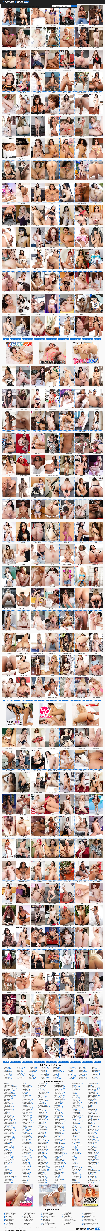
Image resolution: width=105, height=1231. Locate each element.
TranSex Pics (46, 1225)
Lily (55, 1125)
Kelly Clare (41, 1180)
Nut (73, 1129)
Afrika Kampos (8, 1091)
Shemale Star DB (47, 1220)
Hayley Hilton (42, 1112)
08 (27, 339)
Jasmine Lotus (42, 1142)
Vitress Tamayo (92, 1156)
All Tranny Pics (10, 1216)
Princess (74, 1165)
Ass (5, 1070)
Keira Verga (41, 1179)
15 (44, 339)
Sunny (89, 1115)
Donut (23, 1156)
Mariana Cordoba (59, 1153)
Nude (54, 1074)
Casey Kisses (25, 1106)
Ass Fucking (7, 1071)
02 (13, 339)
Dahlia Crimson (26, 1136)
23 (63, 339)
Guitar (40, 1108)
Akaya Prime (7, 1092)
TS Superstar (9, 1217)
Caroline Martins (26, 1103)
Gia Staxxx (41, 1093)
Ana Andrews (7, 1116)
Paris (73, 1140)
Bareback (6, 1074)
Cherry (24, 1116)
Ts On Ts (94, 1073)
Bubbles (24, 1092)
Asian (5, 1068)
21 (58, 339)
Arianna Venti (8, 1132)
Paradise (74, 1139)
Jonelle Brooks (42, 1162)
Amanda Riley (8, 1106)
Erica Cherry (25, 1172)
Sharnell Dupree (92, 1098)
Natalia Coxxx (75, 1102)
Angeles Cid (7, 1120)
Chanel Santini (26, 1112)
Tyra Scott (91, 1135)
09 (29, 339)
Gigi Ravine (41, 1096)
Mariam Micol (58, 1152)
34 (90, 339)
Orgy (54, 1077)
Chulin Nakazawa (26, 1122)
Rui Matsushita (76, 1175)
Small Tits (82, 1074)
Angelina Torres (8, 1123)
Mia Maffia (57, 1168)
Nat (73, 1099)
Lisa (55, 1129)
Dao (23, 1146)
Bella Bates (7, 1170)
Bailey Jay (7, 1160)
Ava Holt (6, 1150)
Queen (73, 1166)
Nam (73, 1091)
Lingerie (55, 1070)
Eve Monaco (41, 1086)
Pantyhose (71, 1068)
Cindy (23, 1125)
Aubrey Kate (7, 1145)
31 (82, 339)
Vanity (89, 1145)
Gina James (41, 1098)
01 (10, 339)
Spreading (82, 1077)
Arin (5, 1135)
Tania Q (90, 1120)
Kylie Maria (57, 1102)
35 (92, 339)
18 (51, 339)
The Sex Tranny (88, 1222)
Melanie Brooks (58, 1162)
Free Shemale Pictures (49, 1216)
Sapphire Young (92, 1083)
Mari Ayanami (58, 1149)
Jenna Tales (41, 1150)
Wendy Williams (92, 1162)
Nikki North (75, 1116)
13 (39, 339)
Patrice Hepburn (76, 1145)
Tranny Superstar (28, 1215)
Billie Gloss (7, 1179)
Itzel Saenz (41, 1126)
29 (78, 339)
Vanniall (90, 1146)
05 (20, 339)
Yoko (89, 1175)
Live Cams (35, 6)
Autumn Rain (7, 1148)
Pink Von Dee (75, 1153)
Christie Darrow (26, 1120)
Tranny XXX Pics (68, 1216)
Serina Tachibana (92, 1095)
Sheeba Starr (91, 1099)
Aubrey (6, 1143)
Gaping (43, 1070)
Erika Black (25, 1173)
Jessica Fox (41, 1156)
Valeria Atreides (92, 1140)
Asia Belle (6, 1139)
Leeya (56, 1110)
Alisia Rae (7, 1102)
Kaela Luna (41, 1163)
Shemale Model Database (91, 1223)
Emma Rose (25, 1169)
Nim (73, 1119)
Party (69, 1070)
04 (17, 339)
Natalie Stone (75, 1106)
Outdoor (55, 1078)
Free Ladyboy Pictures (70, 1220)
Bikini (18, 1070)
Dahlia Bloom (25, 1135)
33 (87, 339)
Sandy (73, 1180)
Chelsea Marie (25, 1115)
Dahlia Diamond (26, 1138)
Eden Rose (24, 1162)
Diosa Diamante (26, 1152)
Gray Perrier (41, 1105)
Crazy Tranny (9, 1212)
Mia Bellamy (57, 1165)
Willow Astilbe (92, 1165)
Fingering (31, 1077)
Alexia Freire (7, 1098)
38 (99, 339)
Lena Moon (57, 1115)
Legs (54, 1068)
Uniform (94, 1074)
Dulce (23, 1160)
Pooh (73, 1159)
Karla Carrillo (42, 1170)
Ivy (39, 1130)
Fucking (43, 1067)
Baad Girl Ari (7, 1156)
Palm (73, 1136)
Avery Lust (7, 1153)
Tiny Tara (90, 1132)
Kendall (56, 1083)
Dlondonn (24, 1153)
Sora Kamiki (91, 1110)
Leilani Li (57, 1112)
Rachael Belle (75, 1169)
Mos (73, 1085)
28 (75, 339)
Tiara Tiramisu (92, 1126)
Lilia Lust (57, 1122)
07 (25, 339)
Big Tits (19, 1068)
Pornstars (17, 6)
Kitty (55, 1096)
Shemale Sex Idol (28, 1220)
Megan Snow (57, 1160)
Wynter (90, 1169)
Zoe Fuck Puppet (92, 1180)
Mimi (55, 1175)
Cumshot (31, 1067)
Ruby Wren (75, 1173)
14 (41, 339)
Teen (93, 1068)
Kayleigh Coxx (42, 1178)
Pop (73, 1160)
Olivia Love (75, 1133)
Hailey (40, 1109)
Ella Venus (24, 1163)
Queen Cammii (76, 1168)
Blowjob (19, 1073)
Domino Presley (26, 1155)
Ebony (30, 1071)
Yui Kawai (91, 1176)
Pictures (10, 6)
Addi (5, 1083)
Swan (89, 1118)
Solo (80, 1076)
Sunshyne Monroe (93, 1116)
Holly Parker (41, 1118)
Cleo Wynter (25, 1129)
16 (46, 339)
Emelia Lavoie (25, 1166)
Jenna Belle (41, 1145)
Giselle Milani (42, 1099)
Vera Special (91, 1150)
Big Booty (6, 1078)
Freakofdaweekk (42, 1092)
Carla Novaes (25, 1101)
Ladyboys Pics (47, 1222)
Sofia (89, 1108)
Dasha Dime (25, 1148)
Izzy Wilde (41, 1132)
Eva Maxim (41, 1083)
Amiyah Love (7, 1110)
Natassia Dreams (76, 1108)
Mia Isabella (57, 1166)
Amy (5, 1113)
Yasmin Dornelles (92, 1170)
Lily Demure (57, 1126)
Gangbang (43, 1068)
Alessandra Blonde (9, 1095)
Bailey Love (7, 1162)
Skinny (81, 1071)
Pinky (73, 1155)
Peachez (74, 1149)
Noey (73, 1125)
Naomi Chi (74, 1098)
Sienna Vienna (92, 1102)
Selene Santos (91, 1093)
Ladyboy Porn (88, 1213)
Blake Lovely (7, 1182)
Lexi (55, 1118)
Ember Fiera (25, 1165)
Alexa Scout (7, 1096)
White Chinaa (91, 1163)
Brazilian (19, 1074)
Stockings (82, 1078)
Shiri (89, 1101)
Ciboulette (24, 1123)
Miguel (56, 1170)
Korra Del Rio (58, 1098)
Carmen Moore (26, 1102)
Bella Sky (6, 1173)
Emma (23, 1168)
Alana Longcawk (8, 1093)
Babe (5, 1073)
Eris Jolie (24, 1176)
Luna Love (57, 1138)
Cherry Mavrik (26, 1118)
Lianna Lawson (58, 1119)
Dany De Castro (26, 1145)
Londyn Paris (58, 1135)
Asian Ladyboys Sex (89, 1212)
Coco (23, 1132)
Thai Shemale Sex (89, 1217)
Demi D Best (25, 1149)
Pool (69, 1074)
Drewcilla (24, 1159)
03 (15, 339)
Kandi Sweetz (41, 1166)
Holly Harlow (41, 1116)
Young (93, 1078)
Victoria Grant (92, 1153)
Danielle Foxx (25, 1142)
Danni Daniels (25, 1143)
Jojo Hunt (40, 1160)
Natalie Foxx (75, 1103)
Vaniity (90, 1143)
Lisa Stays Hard (58, 1130)
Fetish (30, 1076)
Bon (23, 1083)
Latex (42, 1078)
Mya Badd (74, 1086)
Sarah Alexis (91, 1086)
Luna (55, 1136)
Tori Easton (91, 1133)
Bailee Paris (7, 1158)
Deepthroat (32, 1068)
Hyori (39, 1123)
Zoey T (90, 1182)
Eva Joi (24, 1180)
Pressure (74, 1163)
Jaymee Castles (42, 1143)
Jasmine (40, 1139)
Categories (27, 6)
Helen (39, 1113)
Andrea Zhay (7, 1118)
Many (56, 1145)
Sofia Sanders (91, 1109)
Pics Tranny (9, 1220)
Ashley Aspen (7, 1136)
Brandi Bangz (25, 1085)
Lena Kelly (57, 1113)
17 (49, 339)
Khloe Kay (57, 1091)
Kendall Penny (58, 1086)
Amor (5, 1112)
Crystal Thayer (26, 1133)
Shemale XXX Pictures (49, 1215)
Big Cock (19, 1067)
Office (54, 1076)
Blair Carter (7, 1180)
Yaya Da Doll (91, 1172)
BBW (5, 1077)
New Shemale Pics (28, 1222)
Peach (73, 1148)
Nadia (73, 1088)
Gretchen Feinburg (43, 1106)
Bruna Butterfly (26, 1091)
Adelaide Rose (8, 1085)
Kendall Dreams (58, 1085)
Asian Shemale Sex (89, 1225)
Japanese (43, 1077)
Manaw (56, 1142)
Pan (73, 1138)
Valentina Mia (92, 1138)
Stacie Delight (91, 1113)
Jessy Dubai (41, 1158)
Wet (93, 1077)
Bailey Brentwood (9, 1159)
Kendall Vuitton (58, 1088)
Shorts (81, 1070)
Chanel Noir (25, 1110)
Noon (73, 1126)
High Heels (44, 1074)
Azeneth (6, 1155)
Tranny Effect (9, 1223)
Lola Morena (57, 1133)
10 (32, 339)
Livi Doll (56, 1132)
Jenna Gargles (42, 1148)
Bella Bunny (7, 1172)
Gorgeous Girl (42, 1101)
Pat (72, 1143)
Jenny (39, 1152)
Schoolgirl (82, 1068)
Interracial (44, 1076)
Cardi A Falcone (26, 1099)
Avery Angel (7, 1152)
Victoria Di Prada (92, 1152)
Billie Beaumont (8, 1178)
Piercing (70, 1073)
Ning (73, 1122)
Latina (55, 1067)
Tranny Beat (9, 1222)
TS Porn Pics (46, 1219)
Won (89, 1168)
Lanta (56, 1105)
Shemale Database (11, 1215)
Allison (6, 1105)
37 (97, 339)
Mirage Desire (58, 1179)
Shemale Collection (48, 1213)
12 (37, 339)
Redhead (81, 1067)
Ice (39, 1125)
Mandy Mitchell (58, 1143)
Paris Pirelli (75, 1142)
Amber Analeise (8, 1109)
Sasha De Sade (92, 1089)
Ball (5, 1163)
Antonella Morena (9, 1130)
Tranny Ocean (10, 1219)
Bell (5, 1168)
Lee (55, 1109)
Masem (56, 1156)
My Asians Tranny (29, 1219)
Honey (40, 1120)
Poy (73, 1162)
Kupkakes (57, 1101)
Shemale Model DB (16, 1230)
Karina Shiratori (42, 1169)
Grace (39, 1102)
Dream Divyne (25, 1158)
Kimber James (58, 1092)
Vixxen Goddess (92, 1159)
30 (80, 339)
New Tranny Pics (68, 1217)
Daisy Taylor (25, 1139)
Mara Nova (57, 1146)
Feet (30, 1074)
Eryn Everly (25, 1179)
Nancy (73, 1093)
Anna (5, 1126)
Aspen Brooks (7, 1140)
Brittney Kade (25, 1086)
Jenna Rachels (42, 1149)
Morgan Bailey (76, 1083)
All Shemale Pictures (89, 1216)
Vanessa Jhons (92, 1142)
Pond (73, 1158)
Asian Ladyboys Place (49, 1223)
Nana (73, 1092)
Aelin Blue (7, 1089)
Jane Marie (41, 1136)
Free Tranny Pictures (29, 1213)
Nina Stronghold (76, 1120)
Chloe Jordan (25, 1119)
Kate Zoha (41, 1175)
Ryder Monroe (75, 1176)
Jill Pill (40, 1159)
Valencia (90, 1136)
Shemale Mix (27, 1212)
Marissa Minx (58, 1155)
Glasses (43, 1071)
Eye (39, 1088)
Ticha (89, 1128)
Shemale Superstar (11, 1213)
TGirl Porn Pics (68, 1213)
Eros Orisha (25, 1178)
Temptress (90, 1123)
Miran (56, 1180)
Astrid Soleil (7, 1142)
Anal (5, 1067)
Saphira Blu (75, 1182)
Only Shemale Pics (29, 1217)
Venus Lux (91, 1149)
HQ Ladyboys (88, 1215)
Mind (55, 1176)
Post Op (70, 1077)
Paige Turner (75, 1135)
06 (22, 339)
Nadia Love (75, 1089)
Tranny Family (47, 1217)
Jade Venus (41, 1135)
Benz (5, 1175)
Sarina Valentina (92, 1088)
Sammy (74, 1179)
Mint (55, 1178)
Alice (5, 1101)
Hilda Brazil (41, 1115)
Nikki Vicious (75, 1118)
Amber (6, 1108)
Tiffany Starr (91, 1130)
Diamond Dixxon (26, 1150)
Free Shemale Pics (89, 1220)
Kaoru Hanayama (43, 1168)
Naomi (73, 1096)
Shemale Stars (47, 1212)
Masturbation (56, 1071)
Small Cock (82, 1073)
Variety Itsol (91, 1148)
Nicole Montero (76, 1113)
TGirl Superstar (68, 1215)
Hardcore (43, 1073)
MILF (54, 1073)
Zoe (89, 1179)
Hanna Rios (41, 1110)
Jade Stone (41, 1133)
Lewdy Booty (57, 1116)
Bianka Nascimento (9, 1176)
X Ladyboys (67, 1223)
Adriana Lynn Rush (9, 1086)
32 (85, 339)
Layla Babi (57, 1106)
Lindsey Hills (57, 1128)
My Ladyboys (67, 1225)
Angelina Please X (9, 1122)
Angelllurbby (7, 1125)
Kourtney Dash (58, 1099)
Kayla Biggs (41, 1176)
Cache (23, 1093)
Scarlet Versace (92, 1092)
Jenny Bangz (41, 1153)
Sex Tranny (27, 1216)
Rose (73, 1172)
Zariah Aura (91, 1178)
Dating (43, 6)
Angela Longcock (8, 1119)
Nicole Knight (75, 1112)
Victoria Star (91, 1155)
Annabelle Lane (8, 1128)
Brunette (19, 1076)
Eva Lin (24, 1182)
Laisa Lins (57, 1103)
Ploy (73, 1156)
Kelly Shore (41, 1182)
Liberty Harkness (59, 1120)
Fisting (30, 1078)
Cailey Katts (25, 1095)
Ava (5, 1149)
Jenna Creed (41, 1146)
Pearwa (74, 1150)
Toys (93, 1071)
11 (34, 339)
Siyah (89, 1105)
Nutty (73, 1130)
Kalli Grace (41, 1165)
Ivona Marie (41, 1128)
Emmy (23, 1170)
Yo (88, 1173)
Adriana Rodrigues (9, 1088)
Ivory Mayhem (42, 1129)
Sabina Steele (75, 1178)
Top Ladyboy (67, 1212)
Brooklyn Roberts (26, 1088)
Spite (89, 1112)
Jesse (39, 1155)
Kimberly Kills (58, 1095)
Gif (39, 1095)
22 (61, 339)
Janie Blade (41, 1138)
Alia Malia (7, 1099)
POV (69, 1078)
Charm (23, 1113)
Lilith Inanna (58, 1123)
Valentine (90, 1139)
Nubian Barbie (75, 1128)
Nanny (73, 1095)
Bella (5, 1169)
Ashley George (8, 1138)
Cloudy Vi (24, 1130)
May (55, 1158)
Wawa (89, 1160)
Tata (89, 1122)
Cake (23, 1096)
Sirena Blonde (91, 1103)
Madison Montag (58, 1139)
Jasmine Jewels (42, 1140)
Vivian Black (91, 1158)
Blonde (18, 1071)
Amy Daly (6, 1115)
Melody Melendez (59, 1163)
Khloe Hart (57, 1089)
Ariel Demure (7, 1133)
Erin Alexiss (25, 1175)
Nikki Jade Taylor (76, 1115)
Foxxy (39, 1089)
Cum (18, 1078)
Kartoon (40, 1172)
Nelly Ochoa (75, 1110)
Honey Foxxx (41, 1122)
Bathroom (6, 1076)
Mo (55, 1182)
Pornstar (70, 1076)
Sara (89, 1085)
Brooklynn (24, 1089)
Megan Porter (58, 1159)
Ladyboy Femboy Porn (90, 1219)
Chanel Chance (26, 1109)
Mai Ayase (57, 1140)
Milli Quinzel (57, 1173)
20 (56, 339)
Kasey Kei (40, 1173)
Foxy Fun (40, 1091)
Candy (23, 1098)
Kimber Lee (57, 1093)
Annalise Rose (8, 1129)
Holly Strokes (41, 1119)
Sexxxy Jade (91, 1096)
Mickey (56, 1169)
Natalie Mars (75, 1105)
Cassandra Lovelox (27, 1108)
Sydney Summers (92, 1119)
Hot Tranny (27, 1223)
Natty (73, 1109)
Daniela (24, 1140)
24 (66, 339)
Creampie (19, 1077)
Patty (73, 1146)
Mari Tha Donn (58, 1150)
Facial (30, 1073)
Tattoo (93, 1067)
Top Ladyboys (67, 1222)
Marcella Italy (58, 1148)
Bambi (6, 1165)
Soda (89, 1106)
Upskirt (94, 1076)
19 (54, 339)
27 (73, 339)
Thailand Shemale (68, 1219)
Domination (32, 1070)
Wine (89, 1166)
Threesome (95, 1070)
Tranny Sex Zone (10, 1225)
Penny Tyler (75, 1152)
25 (68, 339)
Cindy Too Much (26, 1126)
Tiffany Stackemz (92, 1129)
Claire (23, 1128)
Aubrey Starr (7, 1146)
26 (70, 339)
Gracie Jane (41, 1103)
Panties (70, 1067)
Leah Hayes (57, 1108)
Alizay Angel (7, 1103)
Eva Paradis (41, 1085)
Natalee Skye (75, 1101)
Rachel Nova (75, 1170)
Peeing (70, 1071)
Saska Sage (91, 1091)
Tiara (89, 1125)
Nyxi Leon (74, 1132)
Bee (5, 1166)
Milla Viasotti (58, 1172)
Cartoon (24, 1105)
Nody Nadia (75, 1123)
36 (94, 339)
